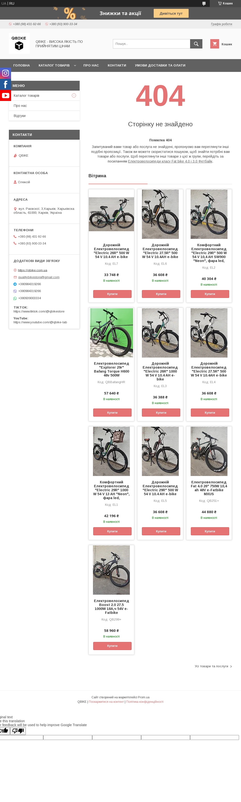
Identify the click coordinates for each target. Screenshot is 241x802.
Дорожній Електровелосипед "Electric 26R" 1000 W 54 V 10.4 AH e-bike (160, 371)
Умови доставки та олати (160, 65)
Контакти (117, 65)
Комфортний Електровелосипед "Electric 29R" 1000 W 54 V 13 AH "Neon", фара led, (111, 490)
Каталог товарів (54, 65)
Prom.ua (144, 697)
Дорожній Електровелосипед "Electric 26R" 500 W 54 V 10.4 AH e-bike (111, 251)
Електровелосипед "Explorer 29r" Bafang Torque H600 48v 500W (111, 369)
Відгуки (20, 116)
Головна (21, 65)
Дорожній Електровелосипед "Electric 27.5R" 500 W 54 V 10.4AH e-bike (160, 251)
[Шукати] (196, 44)
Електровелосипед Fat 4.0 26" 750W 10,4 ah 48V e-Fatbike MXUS (209, 488)
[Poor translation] (18, 731)
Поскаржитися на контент (106, 702)
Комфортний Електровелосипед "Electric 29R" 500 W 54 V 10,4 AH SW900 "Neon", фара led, (209, 253)
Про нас (91, 65)
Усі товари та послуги (211, 666)
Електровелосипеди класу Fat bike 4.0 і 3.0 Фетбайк (170, 161)
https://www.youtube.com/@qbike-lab (40, 322)
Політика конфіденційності (145, 702)
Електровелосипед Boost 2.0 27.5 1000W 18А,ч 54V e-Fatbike (111, 607)
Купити (112, 294)
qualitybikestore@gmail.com (39, 277)
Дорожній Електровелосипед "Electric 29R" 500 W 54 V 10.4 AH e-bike (160, 488)
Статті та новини (30, 78)
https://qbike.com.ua (32, 270)
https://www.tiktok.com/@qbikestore (39, 311)
